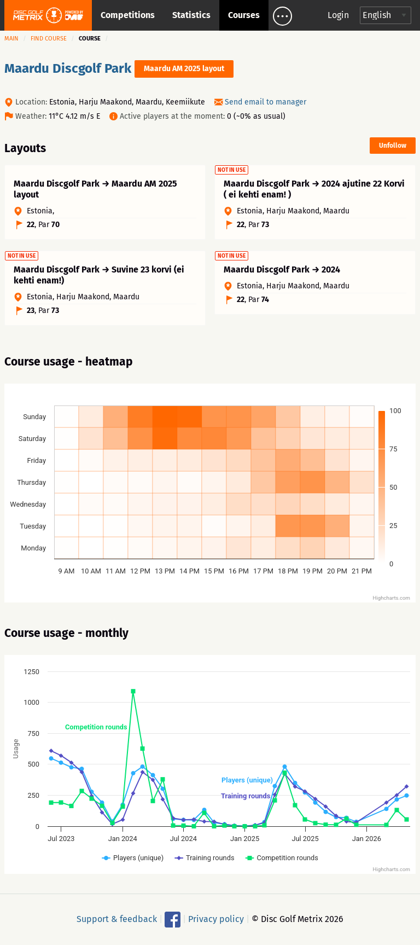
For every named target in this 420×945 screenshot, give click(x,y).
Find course (49, 38)
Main (11, 38)
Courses (244, 15)
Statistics (191, 15)
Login (338, 15)
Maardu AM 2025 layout (184, 68)
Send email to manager (265, 102)
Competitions (128, 15)
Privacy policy (216, 918)
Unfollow (392, 145)
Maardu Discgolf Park (67, 68)
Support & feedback (117, 918)
